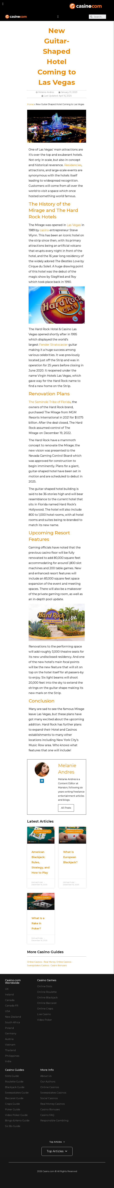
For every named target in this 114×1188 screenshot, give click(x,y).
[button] (2, 3)
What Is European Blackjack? (70, 857)
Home (30, 104)
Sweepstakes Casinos (38, 965)
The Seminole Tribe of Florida (50, 402)
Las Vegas (74, 225)
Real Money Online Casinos (57, 962)
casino (44, 230)
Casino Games (46, 980)
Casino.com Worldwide (13, 981)
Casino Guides (14, 1069)
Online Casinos (34, 962)
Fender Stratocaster (53, 344)
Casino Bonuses (59, 965)
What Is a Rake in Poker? (37, 923)
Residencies (72, 165)
